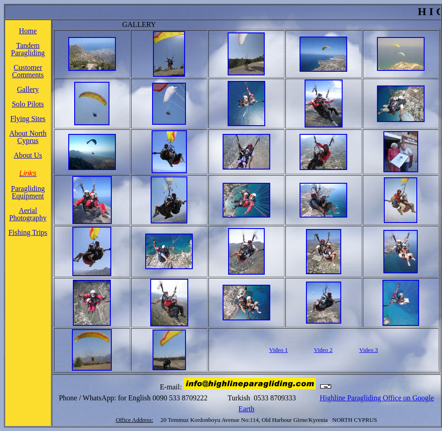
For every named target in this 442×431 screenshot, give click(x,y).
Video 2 (323, 349)
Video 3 (368, 349)
